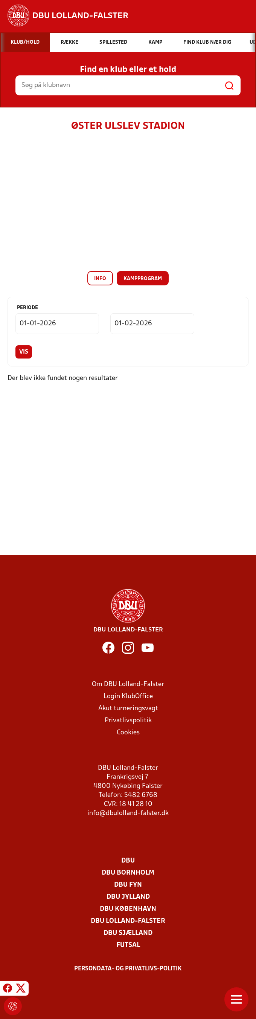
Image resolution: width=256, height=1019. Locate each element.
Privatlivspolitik (128, 720)
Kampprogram (142, 278)
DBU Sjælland (128, 933)
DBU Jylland (128, 897)
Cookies (128, 732)
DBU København (128, 909)
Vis (23, 352)
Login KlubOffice (128, 696)
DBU (128, 861)
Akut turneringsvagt (128, 708)
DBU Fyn (128, 885)
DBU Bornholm (128, 873)
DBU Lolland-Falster (128, 921)
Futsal (128, 945)
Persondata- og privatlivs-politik (128, 968)
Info (100, 278)
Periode (27, 307)
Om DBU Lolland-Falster (128, 684)
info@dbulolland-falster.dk (128, 813)
